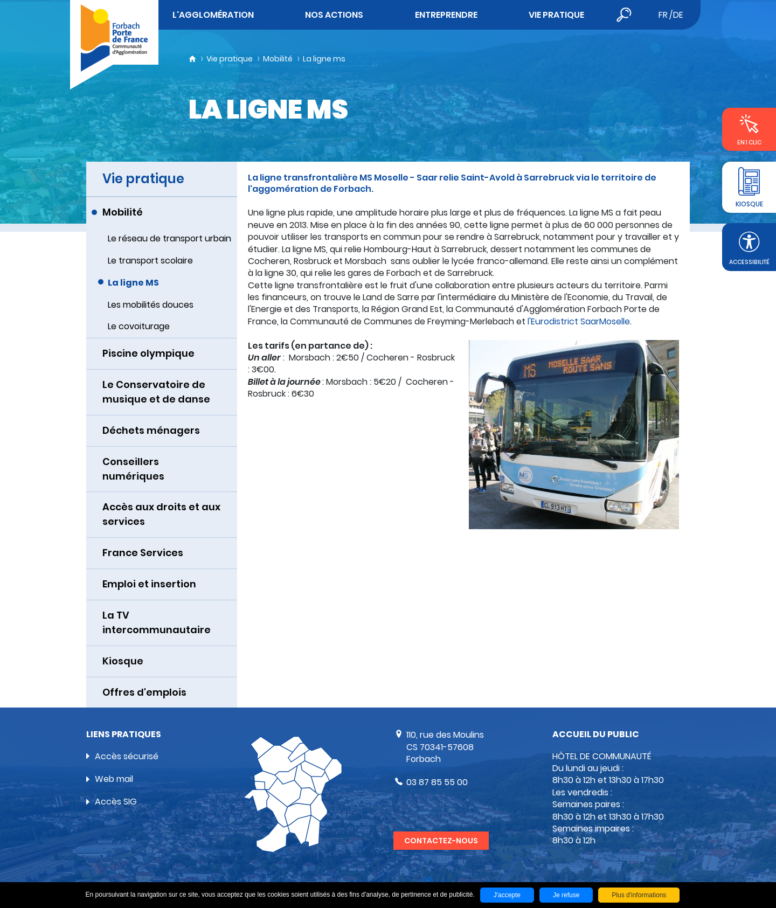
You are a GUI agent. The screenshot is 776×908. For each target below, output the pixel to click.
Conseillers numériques (133, 469)
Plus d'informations (639, 895)
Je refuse (566, 895)
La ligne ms (324, 58)
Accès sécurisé (126, 756)
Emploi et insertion (149, 584)
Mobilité (278, 58)
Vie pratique (229, 58)
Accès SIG (116, 801)
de (678, 15)
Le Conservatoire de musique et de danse (156, 392)
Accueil (192, 58)
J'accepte (507, 895)
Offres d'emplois (144, 692)
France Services (142, 552)
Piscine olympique (148, 353)
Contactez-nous (441, 840)
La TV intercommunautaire (156, 622)
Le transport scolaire (150, 260)
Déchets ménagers (151, 430)
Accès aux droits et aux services (161, 514)
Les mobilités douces (150, 305)
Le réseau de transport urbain (169, 238)
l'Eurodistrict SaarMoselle (577, 321)
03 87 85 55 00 (437, 782)
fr (663, 15)
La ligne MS (133, 282)
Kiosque (122, 661)
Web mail (114, 779)
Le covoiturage (139, 326)
